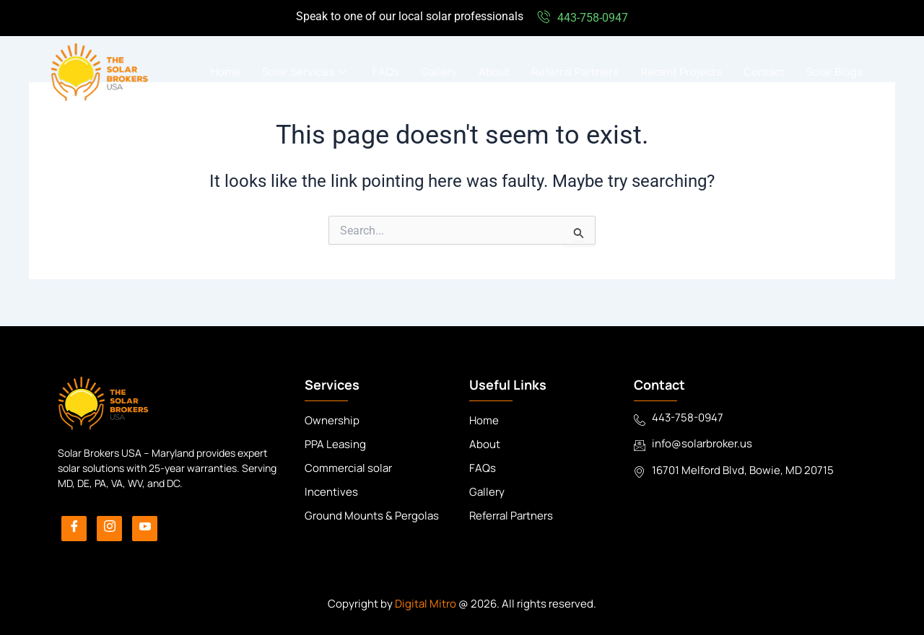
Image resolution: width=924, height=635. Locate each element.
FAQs (385, 71)
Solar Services (304, 71)
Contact (764, 71)
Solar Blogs (834, 71)
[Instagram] (109, 528)
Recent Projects (681, 71)
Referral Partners (575, 71)
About (494, 71)
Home (225, 71)
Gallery (439, 71)
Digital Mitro (425, 603)
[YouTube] (144, 528)
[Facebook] (74, 528)
